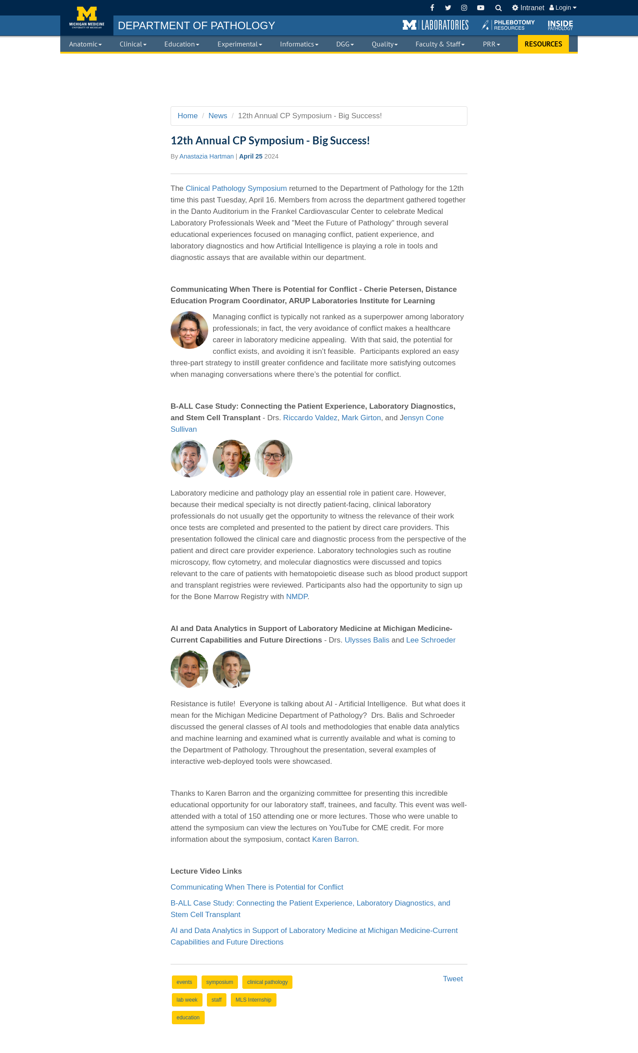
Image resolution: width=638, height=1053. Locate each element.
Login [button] (562, 7)
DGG (345, 43)
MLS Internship (254, 1000)
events (184, 982)
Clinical (133, 43)
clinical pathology (267, 982)
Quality (385, 43)
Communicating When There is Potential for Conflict (257, 887)
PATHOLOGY (196, 25)
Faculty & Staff (440, 43)
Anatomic (85, 43)
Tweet (453, 979)
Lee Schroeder (431, 640)
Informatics (299, 43)
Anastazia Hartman (206, 156)
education (188, 1017)
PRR (491, 43)
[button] (435, 25)
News (218, 116)
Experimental (240, 43)
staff (217, 1000)
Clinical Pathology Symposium (236, 188)
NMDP (296, 596)
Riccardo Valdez (310, 418)
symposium (219, 982)
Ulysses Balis (367, 640)
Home (188, 116)
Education (181, 43)
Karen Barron (334, 839)
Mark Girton (361, 418)
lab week (187, 1000)
